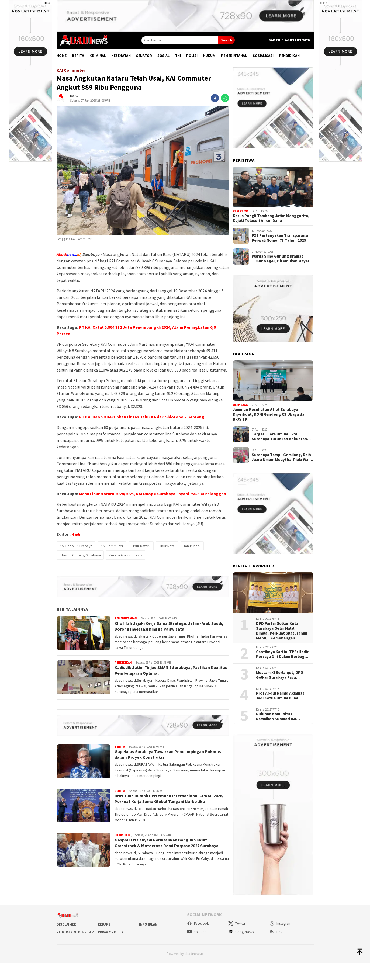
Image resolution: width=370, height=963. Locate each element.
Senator (144, 55)
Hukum (209, 55)
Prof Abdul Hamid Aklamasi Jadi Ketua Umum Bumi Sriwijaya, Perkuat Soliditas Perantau (281, 696)
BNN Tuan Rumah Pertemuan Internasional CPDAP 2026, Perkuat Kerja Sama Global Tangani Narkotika (169, 798)
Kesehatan (121, 55)
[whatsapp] (225, 98)
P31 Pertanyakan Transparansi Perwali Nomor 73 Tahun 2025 (280, 238)
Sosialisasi (263, 55)
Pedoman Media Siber (75, 932)
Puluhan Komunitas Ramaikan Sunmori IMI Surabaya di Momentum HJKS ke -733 (278, 716)
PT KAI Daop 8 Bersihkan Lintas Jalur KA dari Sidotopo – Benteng (141, 417)
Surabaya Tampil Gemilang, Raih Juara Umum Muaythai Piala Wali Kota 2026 (281, 457)
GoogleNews (241, 932)
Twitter (236, 923)
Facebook (198, 923)
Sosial (163, 55)
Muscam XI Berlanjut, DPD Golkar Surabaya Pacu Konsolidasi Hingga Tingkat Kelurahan (281, 675)
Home (62, 55)
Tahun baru (192, 545)
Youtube (196, 932)
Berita (78, 55)
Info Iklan (148, 924)
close (46, 3)
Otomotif (123, 835)
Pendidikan (289, 55)
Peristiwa (240, 211)
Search (226, 40)
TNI (178, 55)
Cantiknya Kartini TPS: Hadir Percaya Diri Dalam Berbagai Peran (282, 654)
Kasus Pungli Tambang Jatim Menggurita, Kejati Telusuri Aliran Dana (271, 218)
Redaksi (105, 924)
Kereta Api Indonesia (125, 555)
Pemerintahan (234, 55)
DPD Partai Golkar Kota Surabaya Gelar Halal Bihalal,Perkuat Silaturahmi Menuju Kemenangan (281, 630)
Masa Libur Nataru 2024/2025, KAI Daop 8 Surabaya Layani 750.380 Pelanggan (152, 493)
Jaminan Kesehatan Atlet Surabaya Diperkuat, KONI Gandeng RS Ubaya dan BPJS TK (270, 414)
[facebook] (215, 98)
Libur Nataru (141, 545)
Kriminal (97, 55)
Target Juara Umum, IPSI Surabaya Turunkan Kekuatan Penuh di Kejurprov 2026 (279, 436)
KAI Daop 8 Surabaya (76, 545)
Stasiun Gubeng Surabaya (80, 555)
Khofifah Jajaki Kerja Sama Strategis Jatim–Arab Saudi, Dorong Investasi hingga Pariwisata (169, 626)
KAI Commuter (112, 545)
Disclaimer (66, 924)
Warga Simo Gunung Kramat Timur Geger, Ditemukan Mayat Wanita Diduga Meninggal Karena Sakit (282, 259)
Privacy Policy (110, 932)
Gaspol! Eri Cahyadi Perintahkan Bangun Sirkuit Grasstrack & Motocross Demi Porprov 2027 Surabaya (167, 842)
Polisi (192, 55)
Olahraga (240, 405)
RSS (275, 932)
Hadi (75, 534)
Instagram (280, 923)
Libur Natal (167, 545)
